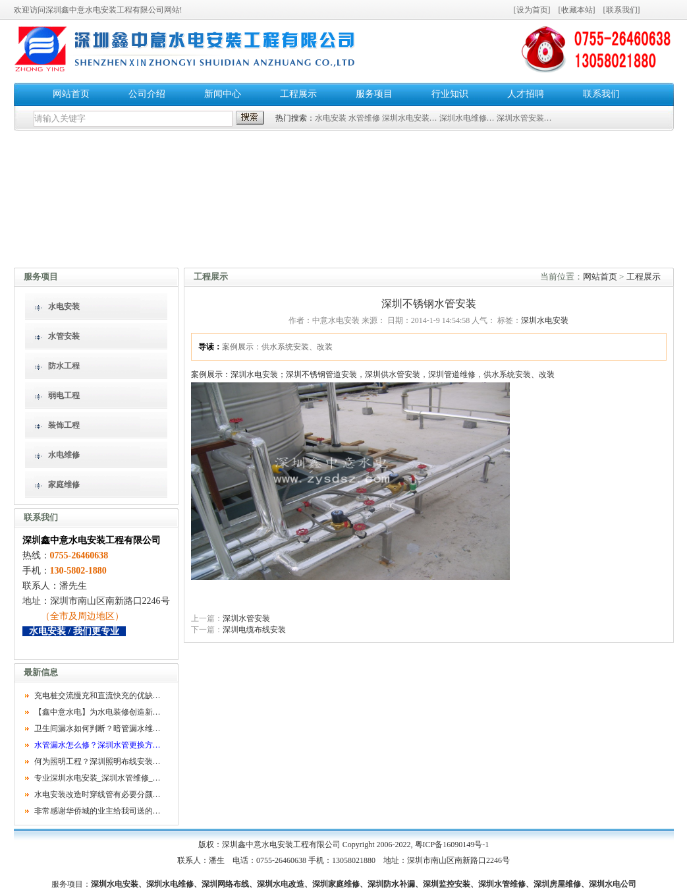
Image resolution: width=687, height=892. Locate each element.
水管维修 (364, 118)
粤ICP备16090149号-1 (452, 844)
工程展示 (298, 94)
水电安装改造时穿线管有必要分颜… (97, 794)
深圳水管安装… (524, 118)
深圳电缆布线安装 (254, 629)
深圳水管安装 (246, 618)
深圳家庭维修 (336, 884)
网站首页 (71, 94)
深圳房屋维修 (557, 884)
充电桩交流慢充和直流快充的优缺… (97, 695)
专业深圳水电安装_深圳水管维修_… (97, 778)
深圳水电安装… (409, 118)
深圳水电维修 (170, 884)
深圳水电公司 (612, 884)
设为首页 (532, 10)
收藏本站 (577, 10)
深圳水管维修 (502, 884)
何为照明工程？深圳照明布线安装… (97, 761)
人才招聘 (525, 94)
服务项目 (374, 94)
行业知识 (449, 94)
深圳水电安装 (544, 320)
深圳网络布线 (225, 884)
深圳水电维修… (467, 118)
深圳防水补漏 (391, 884)
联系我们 (622, 10)
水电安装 (330, 118)
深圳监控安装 (446, 884)
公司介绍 (146, 94)
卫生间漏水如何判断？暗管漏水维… (97, 728)
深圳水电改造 (280, 884)
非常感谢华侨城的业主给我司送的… (97, 811)
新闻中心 (222, 94)
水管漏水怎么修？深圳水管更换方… (97, 745)
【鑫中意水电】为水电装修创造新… (97, 712)
